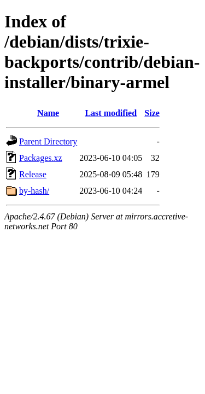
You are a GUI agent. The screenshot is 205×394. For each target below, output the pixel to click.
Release (32, 174)
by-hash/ (34, 190)
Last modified (111, 113)
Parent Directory (48, 141)
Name (48, 113)
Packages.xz (40, 158)
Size (152, 113)
